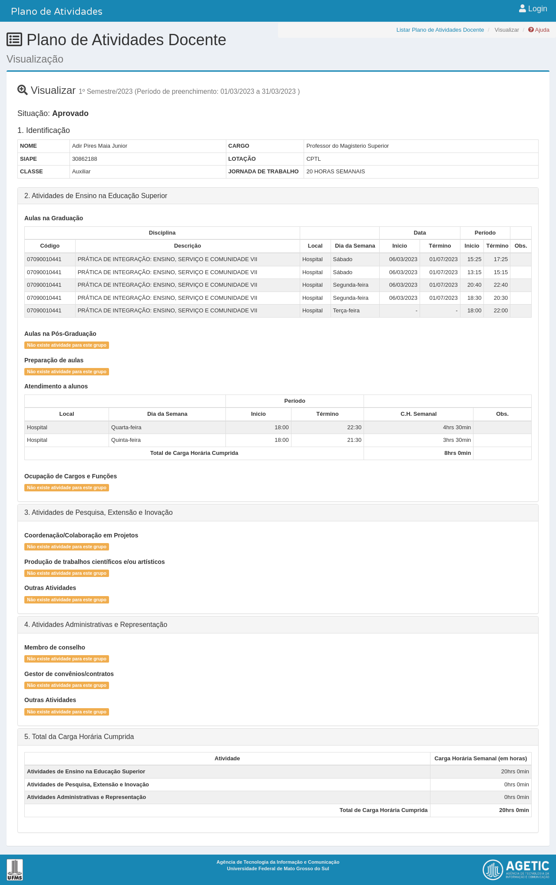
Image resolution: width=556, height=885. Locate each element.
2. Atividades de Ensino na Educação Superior (95, 195)
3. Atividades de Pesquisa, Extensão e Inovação (98, 512)
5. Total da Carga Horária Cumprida (79, 736)
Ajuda (538, 30)
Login (533, 8)
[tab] (278, 196)
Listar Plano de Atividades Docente (440, 30)
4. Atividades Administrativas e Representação (95, 624)
